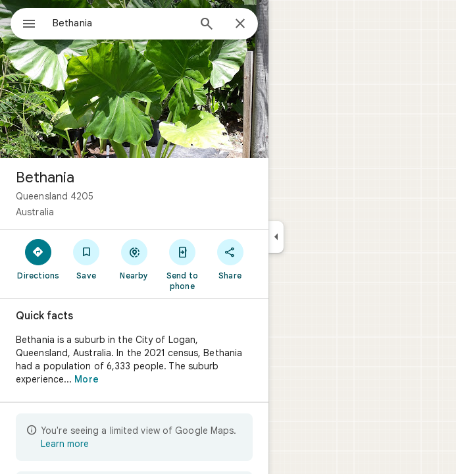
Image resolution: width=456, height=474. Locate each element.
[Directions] (38, 258)
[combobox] (120, 23)
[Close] (240, 24)
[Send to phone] (182, 264)
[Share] (230, 258)
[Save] (87, 258)
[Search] (206, 25)
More (86, 379)
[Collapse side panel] (276, 237)
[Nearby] (135, 258)
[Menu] (29, 25)
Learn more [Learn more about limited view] (65, 444)
